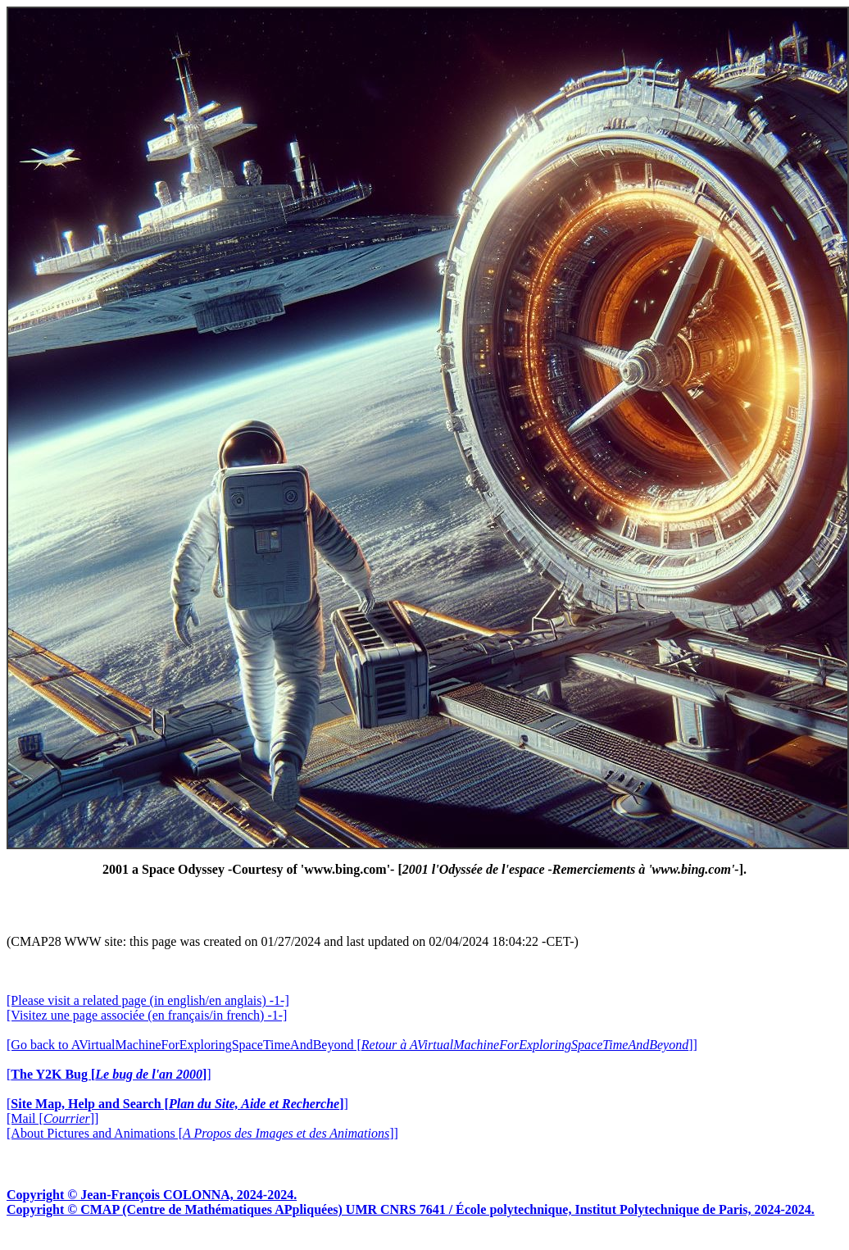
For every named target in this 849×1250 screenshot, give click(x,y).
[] (109, 1074)
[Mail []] (52, 1118)
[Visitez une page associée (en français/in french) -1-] (147, 1015)
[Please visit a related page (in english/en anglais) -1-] (148, 1000)
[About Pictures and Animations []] (202, 1133)
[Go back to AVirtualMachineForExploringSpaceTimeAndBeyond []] (352, 1045)
